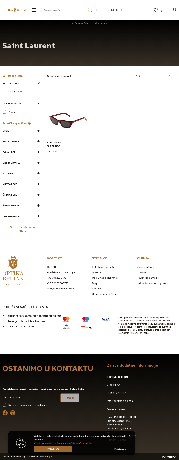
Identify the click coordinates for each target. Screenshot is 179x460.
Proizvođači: (11, 83)
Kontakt (96, 288)
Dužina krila (11, 216)
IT (117, 10)
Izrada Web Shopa (42, 456)
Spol (6, 131)
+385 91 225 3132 (56, 278)
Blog (94, 283)
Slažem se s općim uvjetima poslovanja (27, 405)
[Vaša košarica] (163, 10)
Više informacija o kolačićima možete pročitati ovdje (63, 443)
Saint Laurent (23, 91)
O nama (96, 272)
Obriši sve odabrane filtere (22, 229)
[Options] (120, 449)
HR (102, 10)
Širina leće (10, 195)
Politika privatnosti (103, 267)
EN (107, 10)
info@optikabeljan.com (60, 288)
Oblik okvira (11, 163)
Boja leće (9, 152)
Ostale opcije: (12, 103)
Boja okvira (11, 141)
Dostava (141, 272)
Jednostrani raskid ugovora (152, 283)
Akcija (23, 111)
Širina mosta (11, 205)
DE (113, 10)
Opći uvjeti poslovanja (105, 278)
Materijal (9, 173)
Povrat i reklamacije (148, 278)
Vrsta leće (10, 184)
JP (121, 10)
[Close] (53, 449)
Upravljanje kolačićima (105, 294)
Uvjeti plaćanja (145, 267)
